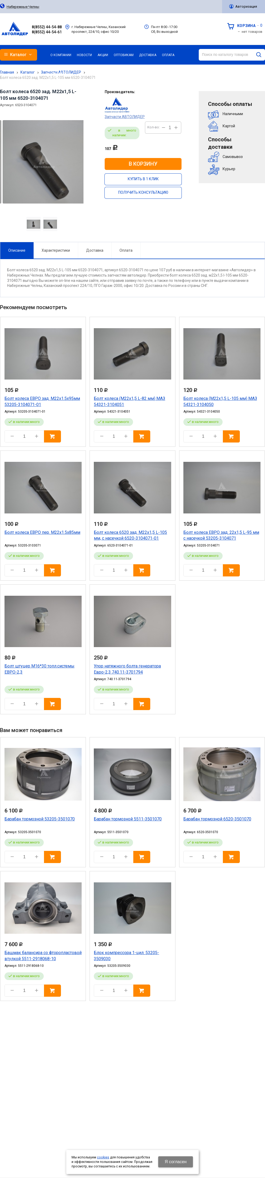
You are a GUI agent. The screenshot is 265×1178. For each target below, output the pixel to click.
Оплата (126, 250)
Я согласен (176, 1161)
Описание (16, 250)
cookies (103, 1157)
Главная (7, 72)
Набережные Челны (23, 7)
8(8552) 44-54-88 (47, 27)
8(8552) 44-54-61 (47, 32)
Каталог (27, 72)
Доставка (94, 250)
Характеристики (56, 250)
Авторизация (246, 6)
